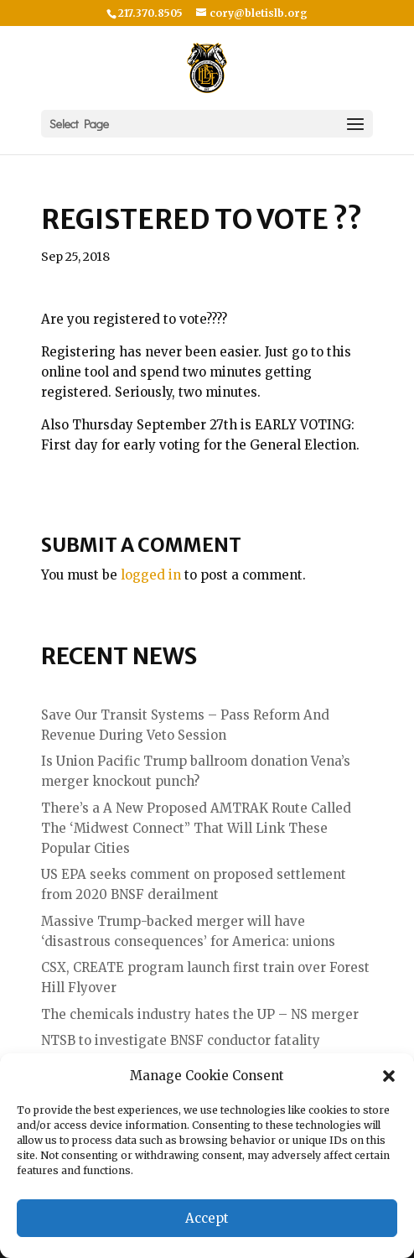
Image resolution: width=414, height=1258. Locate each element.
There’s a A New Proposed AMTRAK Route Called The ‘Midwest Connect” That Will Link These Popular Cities (196, 828)
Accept (207, 1218)
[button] (388, 1076)
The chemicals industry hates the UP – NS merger (200, 1014)
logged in (151, 575)
